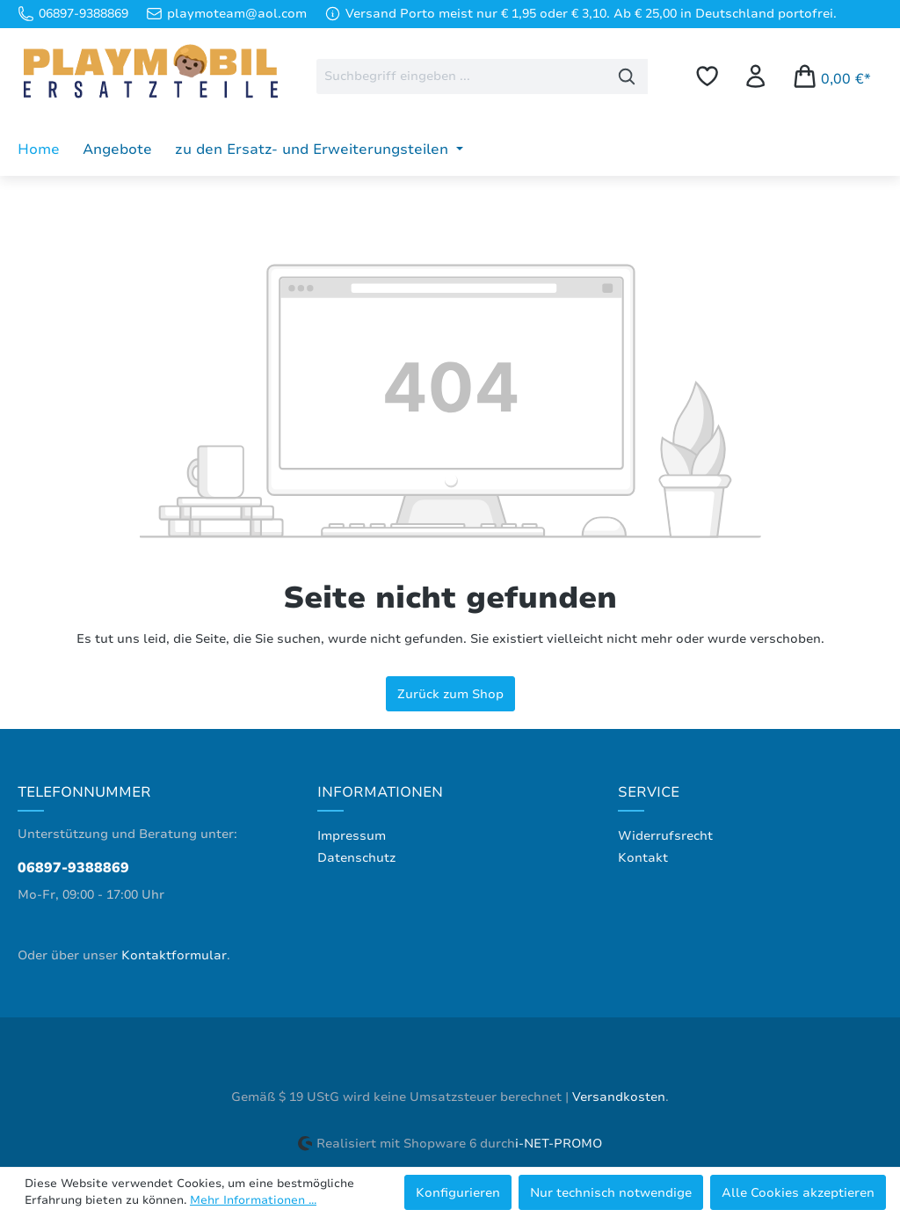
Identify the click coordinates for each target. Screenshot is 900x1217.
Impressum (351, 835)
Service (648, 792)
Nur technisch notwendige (611, 1192)
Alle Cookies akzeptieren (798, 1192)
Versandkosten (618, 1097)
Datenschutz (356, 857)
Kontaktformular (174, 955)
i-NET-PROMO (558, 1143)
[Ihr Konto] (755, 76)
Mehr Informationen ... (253, 1200)
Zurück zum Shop (450, 694)
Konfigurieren (458, 1192)
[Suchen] (627, 76)
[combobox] (461, 76)
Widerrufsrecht (665, 835)
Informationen (380, 792)
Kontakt (643, 857)
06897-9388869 (73, 868)
